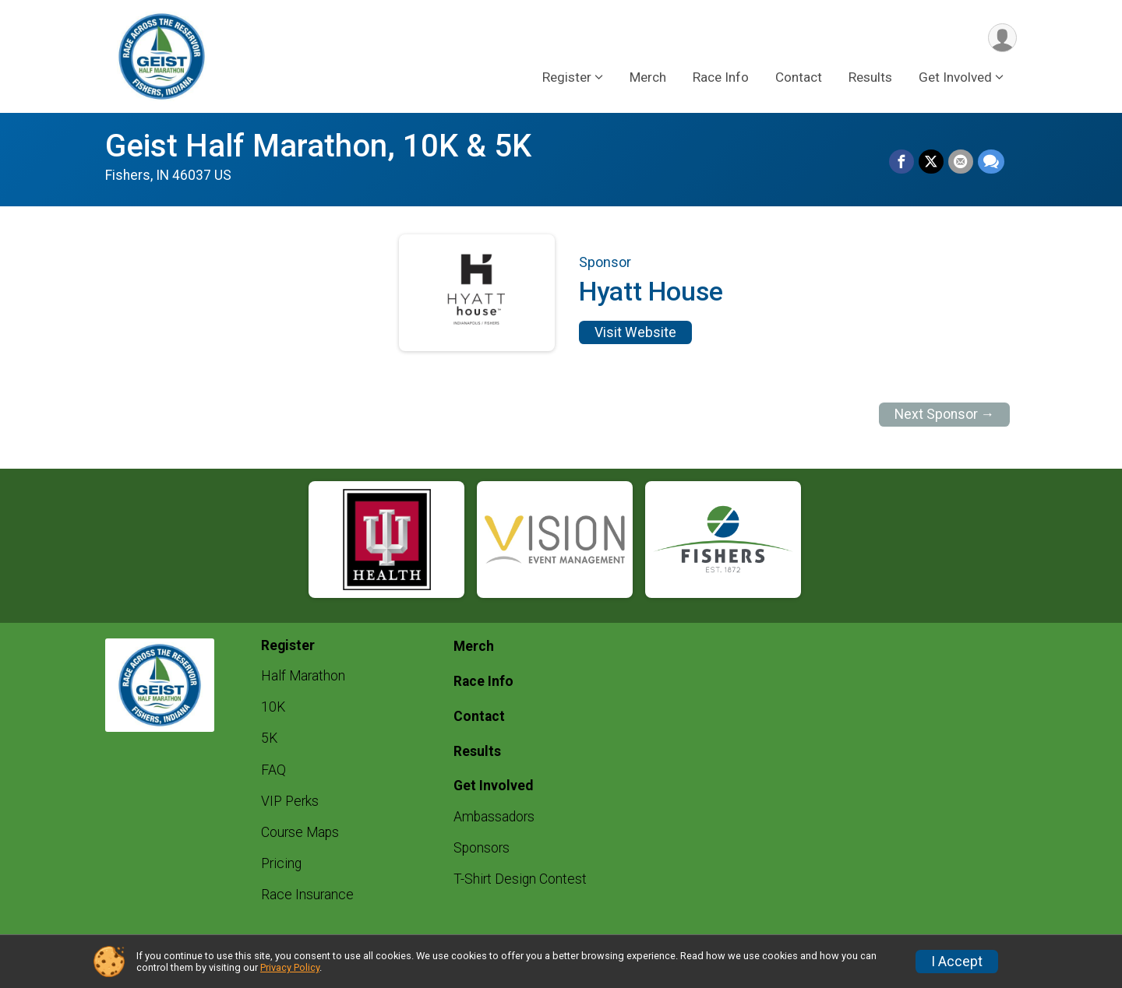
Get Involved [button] (955, 77)
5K (269, 738)
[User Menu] (1002, 37)
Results (870, 77)
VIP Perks (290, 801)
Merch (648, 77)
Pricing (281, 863)
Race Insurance (307, 894)
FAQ (273, 770)
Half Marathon (303, 676)
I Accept (957, 961)
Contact (798, 77)
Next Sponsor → (944, 414)
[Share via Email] (960, 161)
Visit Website (635, 332)
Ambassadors (494, 817)
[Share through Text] (991, 161)
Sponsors (481, 848)
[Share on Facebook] (901, 161)
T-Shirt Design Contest (520, 879)
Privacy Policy (289, 967)
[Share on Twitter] (931, 161)
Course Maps (300, 832)
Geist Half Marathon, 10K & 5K (318, 146)
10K (273, 707)
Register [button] (566, 77)
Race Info (721, 77)
